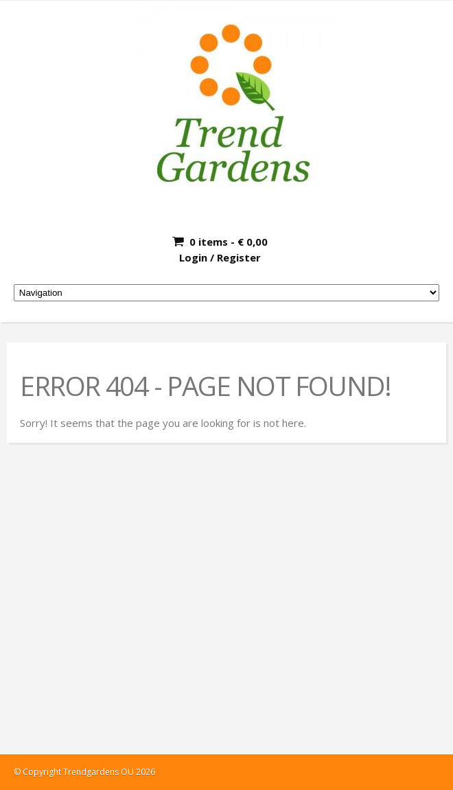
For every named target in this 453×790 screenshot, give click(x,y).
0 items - (228, 241)
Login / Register (220, 257)
